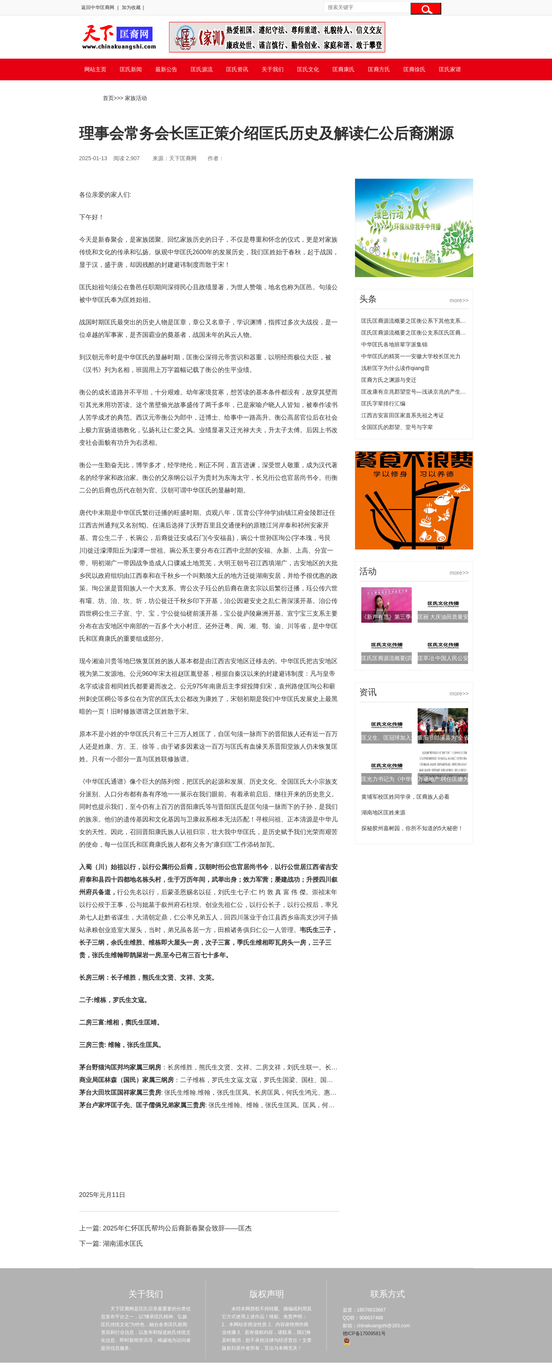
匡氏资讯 (237, 69)
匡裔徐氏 (414, 69)
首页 (108, 98)
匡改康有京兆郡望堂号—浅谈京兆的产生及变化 (419, 391)
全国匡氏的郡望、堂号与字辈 (397, 427)
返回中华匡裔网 (97, 7)
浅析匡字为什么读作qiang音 (395, 368)
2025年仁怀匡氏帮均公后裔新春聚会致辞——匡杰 (177, 1228)
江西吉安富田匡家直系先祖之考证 (402, 415)
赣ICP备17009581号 (364, 1333)
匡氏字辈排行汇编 (383, 403)
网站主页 (95, 69)
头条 (368, 299)
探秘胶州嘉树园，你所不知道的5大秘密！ (412, 828)
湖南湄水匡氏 (123, 1243)
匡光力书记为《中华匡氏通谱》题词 (405, 779)
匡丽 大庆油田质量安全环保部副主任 (462, 617)
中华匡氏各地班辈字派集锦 (394, 344)
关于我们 (273, 69)
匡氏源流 (202, 69)
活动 (368, 571)
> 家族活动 (133, 98)
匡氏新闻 (131, 69)
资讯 (368, 692)
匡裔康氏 (344, 69)
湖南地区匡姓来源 (383, 812)
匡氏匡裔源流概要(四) (387, 658)
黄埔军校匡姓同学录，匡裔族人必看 (405, 797)
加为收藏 (131, 7)
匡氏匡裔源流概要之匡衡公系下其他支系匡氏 (416, 321)
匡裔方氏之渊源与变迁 (388, 380)
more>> (459, 300)
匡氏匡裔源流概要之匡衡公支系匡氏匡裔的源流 (419, 332)
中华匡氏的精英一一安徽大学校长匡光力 (411, 356)
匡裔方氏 (379, 69)
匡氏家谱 (450, 69)
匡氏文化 (308, 69)
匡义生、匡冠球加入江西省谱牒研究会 (408, 737)
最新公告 (166, 69)
